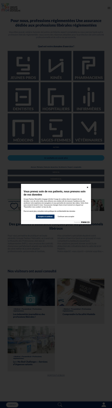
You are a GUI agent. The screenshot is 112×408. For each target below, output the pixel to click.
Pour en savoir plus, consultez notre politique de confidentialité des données (49, 211)
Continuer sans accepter (66, 216)
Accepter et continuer (45, 216)
